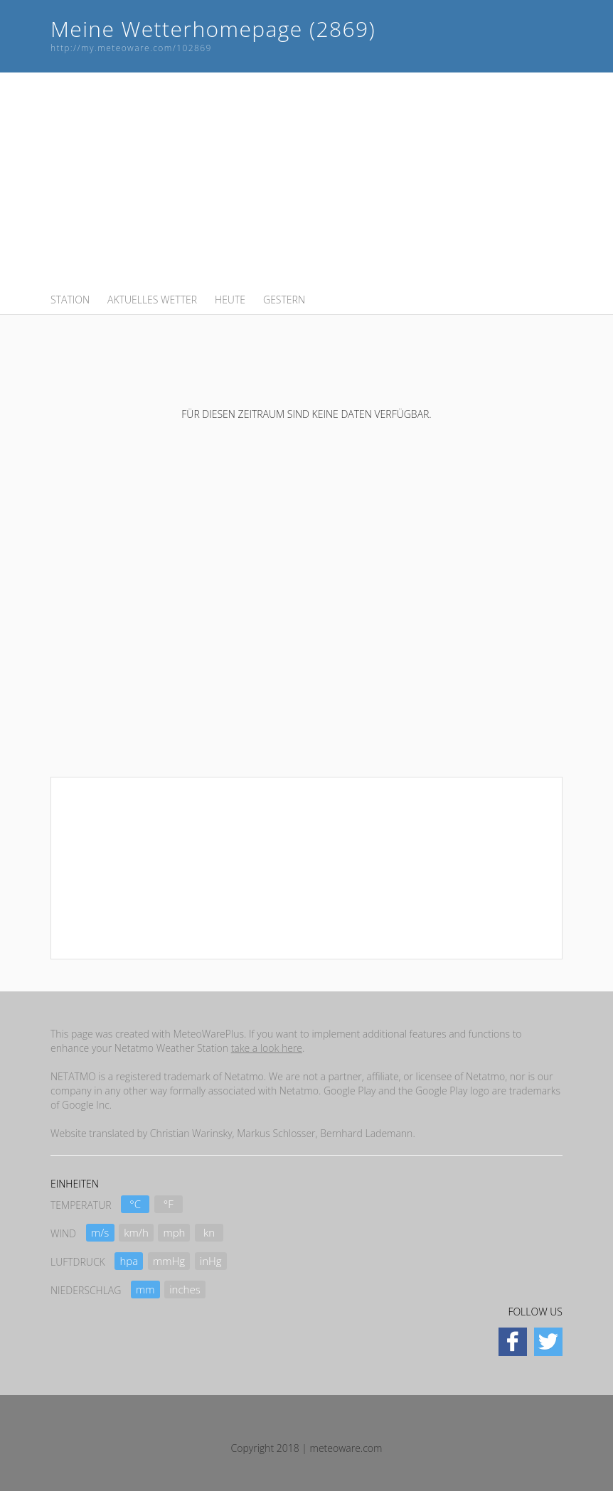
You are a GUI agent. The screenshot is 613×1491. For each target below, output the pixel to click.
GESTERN (284, 299)
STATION (70, 299)
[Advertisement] (306, 181)
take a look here (266, 1048)
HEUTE (230, 299)
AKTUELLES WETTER (152, 299)
